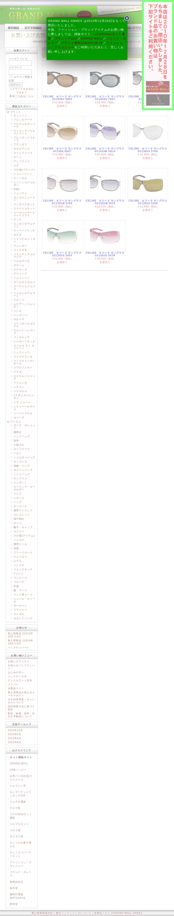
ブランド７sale (66, 38)
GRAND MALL (92, 38)
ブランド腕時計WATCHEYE (82, 42)
